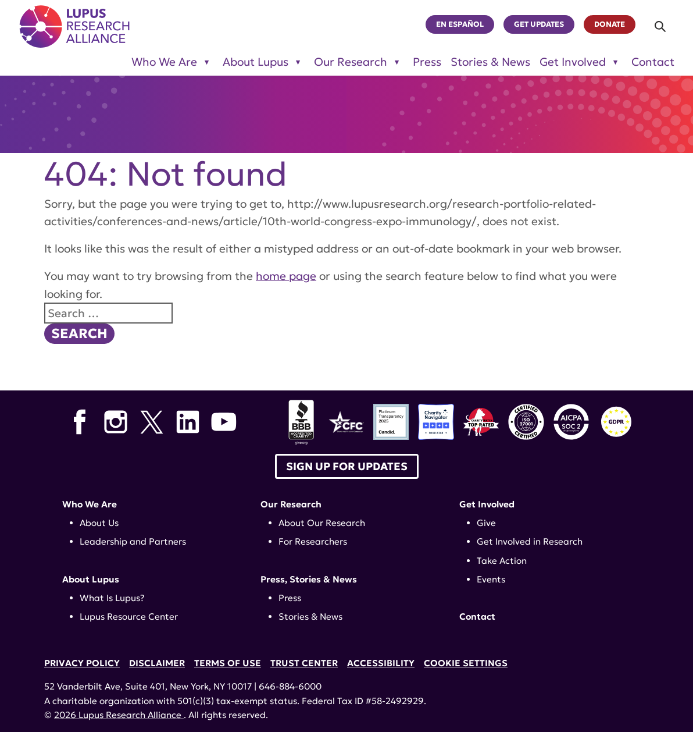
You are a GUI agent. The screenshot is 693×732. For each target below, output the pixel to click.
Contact (652, 62)
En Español (460, 24)
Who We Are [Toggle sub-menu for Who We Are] (164, 62)
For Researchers (312, 541)
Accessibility (381, 663)
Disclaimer (157, 663)
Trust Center (304, 663)
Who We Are (89, 504)
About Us (99, 522)
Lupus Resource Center (129, 616)
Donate (609, 24)
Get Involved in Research (530, 541)
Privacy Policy (82, 663)
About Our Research (321, 522)
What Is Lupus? (112, 597)
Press (427, 62)
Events (491, 579)
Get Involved (487, 504)
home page (286, 276)
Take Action (502, 560)
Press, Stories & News (308, 579)
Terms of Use (227, 663)
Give (486, 522)
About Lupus (90, 579)
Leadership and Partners (133, 541)
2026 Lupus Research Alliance (119, 714)
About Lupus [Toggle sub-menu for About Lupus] (255, 62)
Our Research (291, 504)
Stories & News (490, 62)
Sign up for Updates (347, 466)
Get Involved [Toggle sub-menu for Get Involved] (573, 62)
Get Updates (539, 24)
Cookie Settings (466, 663)
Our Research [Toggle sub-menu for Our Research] (350, 62)
